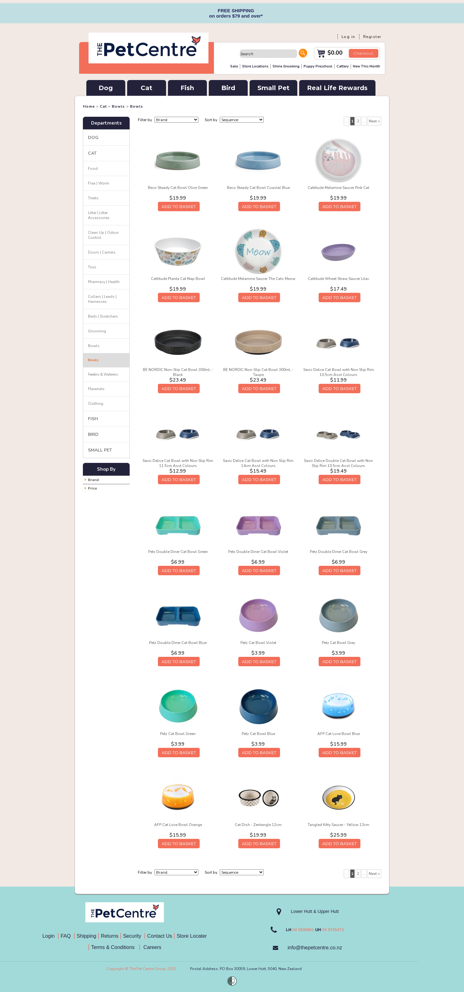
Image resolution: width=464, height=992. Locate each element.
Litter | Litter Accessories (99, 215)
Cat (146, 88)
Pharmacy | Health (104, 281)
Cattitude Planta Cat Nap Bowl (178, 278)
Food (93, 168)
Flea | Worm (98, 183)
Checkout (363, 53)
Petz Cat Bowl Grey (338, 642)
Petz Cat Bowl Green (178, 733)
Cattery (343, 66)
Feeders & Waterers (103, 374)
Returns (109, 936)
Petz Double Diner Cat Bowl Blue (178, 642)
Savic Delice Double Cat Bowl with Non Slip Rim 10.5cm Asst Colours (338, 463)
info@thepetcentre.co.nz (315, 947)
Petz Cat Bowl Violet (258, 642)
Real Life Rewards (337, 88)
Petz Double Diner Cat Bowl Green (178, 551)
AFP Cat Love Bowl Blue (338, 733)
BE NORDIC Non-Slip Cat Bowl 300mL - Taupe (258, 372)
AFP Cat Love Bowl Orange (178, 824)
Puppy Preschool (318, 66)
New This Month (366, 66)
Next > (374, 121)
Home (89, 106)
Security (133, 936)
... (346, 121)
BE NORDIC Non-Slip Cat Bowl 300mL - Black (178, 372)
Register (372, 36)
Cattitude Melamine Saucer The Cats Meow (258, 278)
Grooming (97, 331)
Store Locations (255, 66)
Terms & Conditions (115, 947)
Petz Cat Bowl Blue (258, 733)
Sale (234, 66)
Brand (93, 479)
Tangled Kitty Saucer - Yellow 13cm (338, 824)
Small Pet (273, 88)
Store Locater (192, 936)
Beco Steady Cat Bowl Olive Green (178, 187)
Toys (92, 267)
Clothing (95, 403)
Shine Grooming (285, 66)
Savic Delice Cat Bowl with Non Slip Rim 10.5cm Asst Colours (338, 372)
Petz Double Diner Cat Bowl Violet (258, 551)
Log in (348, 36)
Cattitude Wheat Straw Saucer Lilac (338, 278)
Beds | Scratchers (103, 316)
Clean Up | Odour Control (103, 235)
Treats (93, 198)
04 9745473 (333, 929)
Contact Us (160, 936)
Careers (151, 947)
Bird (228, 88)
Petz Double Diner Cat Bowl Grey (338, 551)
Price (92, 488)
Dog (106, 88)
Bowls (118, 106)
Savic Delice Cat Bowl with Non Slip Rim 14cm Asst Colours (258, 463)
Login (49, 936)
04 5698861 (303, 929)
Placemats (96, 389)
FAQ (67, 936)
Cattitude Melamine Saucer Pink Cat (338, 187)
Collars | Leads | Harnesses (102, 299)
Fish (187, 88)
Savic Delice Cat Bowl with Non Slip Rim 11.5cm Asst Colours (178, 463)
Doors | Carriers (102, 252)
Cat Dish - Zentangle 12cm (258, 824)
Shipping (86, 936)
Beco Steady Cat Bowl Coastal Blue (258, 187)
